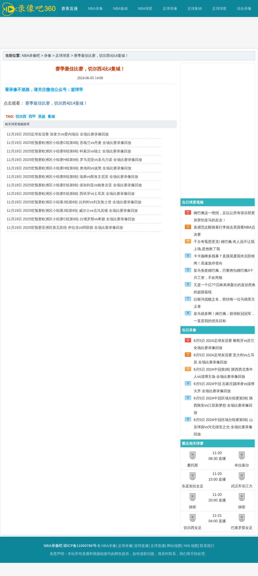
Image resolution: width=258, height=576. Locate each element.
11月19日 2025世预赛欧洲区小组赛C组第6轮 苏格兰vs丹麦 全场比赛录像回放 (69, 143)
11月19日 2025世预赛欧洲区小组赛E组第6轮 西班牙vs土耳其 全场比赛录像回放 (71, 193)
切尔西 (20, 116)
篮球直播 (141, 546)
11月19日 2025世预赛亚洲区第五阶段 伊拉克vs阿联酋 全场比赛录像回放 (65, 227)
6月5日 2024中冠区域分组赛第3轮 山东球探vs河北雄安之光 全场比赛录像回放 (223, 427)
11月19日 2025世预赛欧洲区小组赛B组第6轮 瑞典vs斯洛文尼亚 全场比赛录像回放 (72, 177)
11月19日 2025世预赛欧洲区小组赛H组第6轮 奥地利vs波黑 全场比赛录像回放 (69, 168)
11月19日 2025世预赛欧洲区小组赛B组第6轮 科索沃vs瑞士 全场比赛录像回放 (69, 151)
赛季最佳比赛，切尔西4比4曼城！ (56, 103)
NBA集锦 (120, 8)
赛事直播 (69, 8)
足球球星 (219, 8)
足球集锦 (194, 8)
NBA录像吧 (31, 55)
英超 (41, 116)
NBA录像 (95, 8)
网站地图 (174, 546)
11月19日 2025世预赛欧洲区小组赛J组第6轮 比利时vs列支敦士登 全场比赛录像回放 (74, 202)
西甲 (32, 116)
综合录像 (244, 8)
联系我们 (207, 546)
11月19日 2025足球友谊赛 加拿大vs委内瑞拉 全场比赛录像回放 (58, 134)
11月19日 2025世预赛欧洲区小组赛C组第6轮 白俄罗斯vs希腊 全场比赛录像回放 (71, 219)
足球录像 (170, 8)
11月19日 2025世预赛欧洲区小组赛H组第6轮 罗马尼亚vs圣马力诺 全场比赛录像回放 (74, 160)
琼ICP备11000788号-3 (81, 546)
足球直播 (158, 546)
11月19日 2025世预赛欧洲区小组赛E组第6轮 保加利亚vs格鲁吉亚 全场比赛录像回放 (74, 185)
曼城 (51, 116)
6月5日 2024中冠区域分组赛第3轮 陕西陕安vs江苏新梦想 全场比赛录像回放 (223, 405)
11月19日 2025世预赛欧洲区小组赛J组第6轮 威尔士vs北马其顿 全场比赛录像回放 (72, 210)
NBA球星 (145, 8)
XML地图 (190, 546)
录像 (47, 55)
